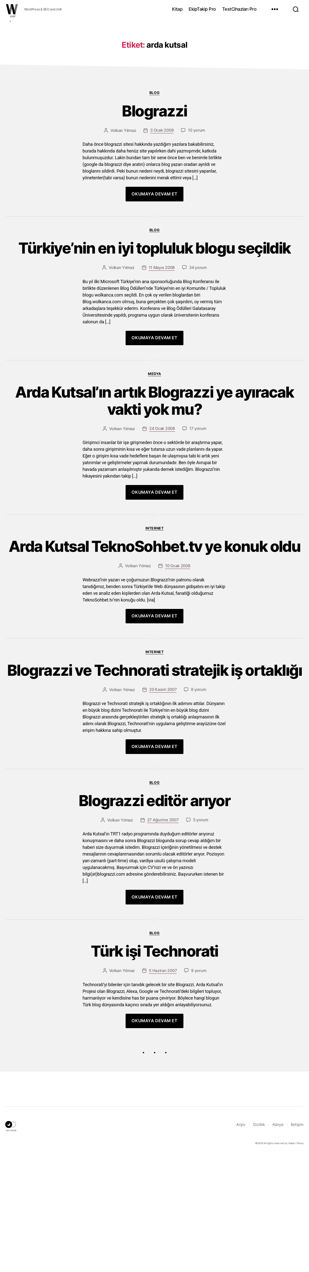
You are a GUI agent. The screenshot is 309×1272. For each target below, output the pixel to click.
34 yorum (198, 343)
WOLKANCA (12, 9)
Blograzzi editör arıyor (154, 917)
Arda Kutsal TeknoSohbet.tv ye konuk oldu (155, 634)
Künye (278, 1242)
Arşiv (240, 1242)
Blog (154, 167)
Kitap (177, 9)
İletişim (297, 1242)
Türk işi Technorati (154, 1069)
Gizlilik (259, 1242)
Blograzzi (154, 186)
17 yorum (197, 506)
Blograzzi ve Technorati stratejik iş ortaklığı (154, 777)
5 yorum (200, 936)
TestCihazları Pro (239, 9)
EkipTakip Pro (202, 9)
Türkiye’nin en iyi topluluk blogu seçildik (154, 324)
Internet (154, 606)
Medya (154, 450)
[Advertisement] (155, 58)
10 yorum (196, 205)
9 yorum (198, 805)
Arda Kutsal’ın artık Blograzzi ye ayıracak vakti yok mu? (154, 478)
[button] (11, 1243)
